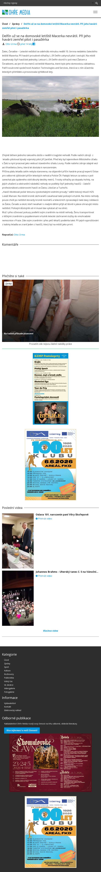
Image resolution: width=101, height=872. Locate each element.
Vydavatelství (10, 703)
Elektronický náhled (12, 710)
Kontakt (7, 706)
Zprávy (16, 23)
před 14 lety (26, 44)
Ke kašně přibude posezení (18, 333)
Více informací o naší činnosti (21, 730)
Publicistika (9, 677)
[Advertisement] (50, 144)
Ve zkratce (8, 685)
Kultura (7, 670)
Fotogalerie (9, 692)
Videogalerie (9, 688)
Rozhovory (9, 674)
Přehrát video (44, 518)
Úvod (5, 23)
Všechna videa (50, 630)
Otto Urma (11, 44)
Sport (6, 667)
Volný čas (8, 681)
